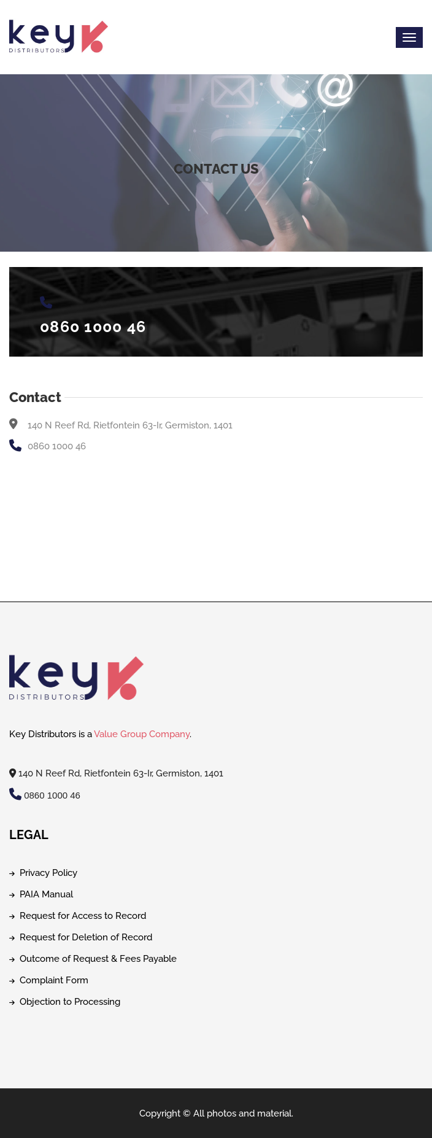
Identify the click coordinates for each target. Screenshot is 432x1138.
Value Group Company (142, 734)
